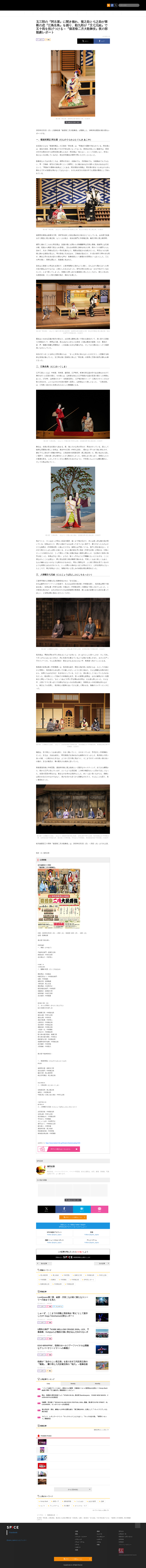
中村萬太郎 (57, 1284)
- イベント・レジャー (81, 1536)
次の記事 (104, 1263)
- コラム (98, 1542)
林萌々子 (55, 1501)
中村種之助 (74, 1279)
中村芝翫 (66, 1275)
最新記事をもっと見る (101, 1430)
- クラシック (78, 1539)
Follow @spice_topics (54, 1234)
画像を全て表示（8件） (73, 122)
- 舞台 (76, 1534)
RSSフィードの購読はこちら (74, 1217)
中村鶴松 (63, 1279)
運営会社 (121, 1531)
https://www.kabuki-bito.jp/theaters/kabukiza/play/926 (63, 1143)
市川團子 (66, 1506)
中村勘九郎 (89, 1275)
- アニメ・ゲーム (79, 1542)
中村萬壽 (42, 1279)
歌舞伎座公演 (44, 1284)
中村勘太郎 (69, 1284)
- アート (77, 1544)
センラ (42, 1506)
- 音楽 (76, 1531)
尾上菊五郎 (43, 1275)
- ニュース (99, 1534)
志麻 (101, 1501)
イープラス (40, 1515)
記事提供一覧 (122, 1534)
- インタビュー (100, 1536)
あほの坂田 (91, 1501)
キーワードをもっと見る (100, 1510)
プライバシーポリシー (125, 1544)
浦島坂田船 (66, 1501)
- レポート (99, 1539)
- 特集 (98, 1544)
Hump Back (43, 1501)
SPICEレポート (88, 1279)
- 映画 (76, 1550)
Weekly (73, 1383)
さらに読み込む (79, 1489)
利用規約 (121, 1542)
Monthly (97, 1383)
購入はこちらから (64, 1149)
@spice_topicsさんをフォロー (17, 1540)
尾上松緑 (55, 1275)
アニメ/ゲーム (53, 1506)
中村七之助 (101, 1275)
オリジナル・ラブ (80, 1506)
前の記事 (42, 1263)
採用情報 (121, 1539)
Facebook (13, 1532)
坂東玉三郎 (77, 1275)
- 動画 (98, 1531)
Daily (48, 1383)
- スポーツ (77, 1547)
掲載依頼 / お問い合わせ (125, 1536)
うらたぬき (79, 1501)
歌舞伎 (52, 1279)
